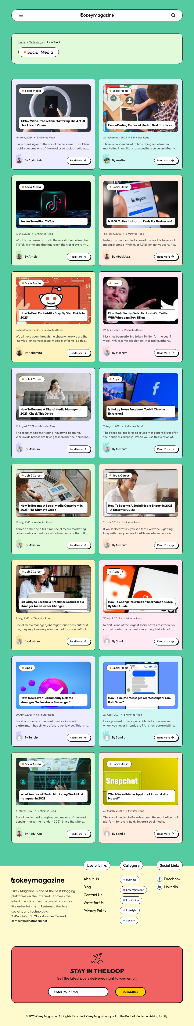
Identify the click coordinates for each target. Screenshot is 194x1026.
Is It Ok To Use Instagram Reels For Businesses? (140, 222)
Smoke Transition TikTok (37, 222)
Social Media (32, 91)
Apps (114, 379)
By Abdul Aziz (33, 161)
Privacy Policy (95, 911)
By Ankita (118, 161)
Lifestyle (129, 910)
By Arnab (30, 257)
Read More (78, 162)
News (115, 283)
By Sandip (118, 642)
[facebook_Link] (170, 879)
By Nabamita (33, 353)
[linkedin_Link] (170, 887)
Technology (36, 43)
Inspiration (131, 900)
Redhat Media (134, 1016)
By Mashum (119, 353)
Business (129, 880)
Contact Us (93, 895)
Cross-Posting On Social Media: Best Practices (140, 126)
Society (129, 920)
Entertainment (133, 890)
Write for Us (94, 903)
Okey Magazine (96, 1016)
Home (22, 43)
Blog (87, 887)
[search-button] (22, 16)
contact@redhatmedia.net (29, 921)
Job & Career (32, 379)
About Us (91, 879)
